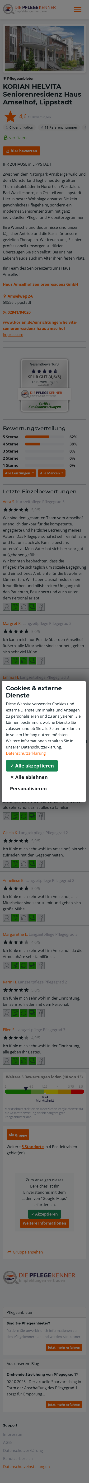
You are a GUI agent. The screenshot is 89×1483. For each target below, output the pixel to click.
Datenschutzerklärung (26, 753)
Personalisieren (28, 788)
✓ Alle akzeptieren (32, 766)
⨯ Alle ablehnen (29, 777)
